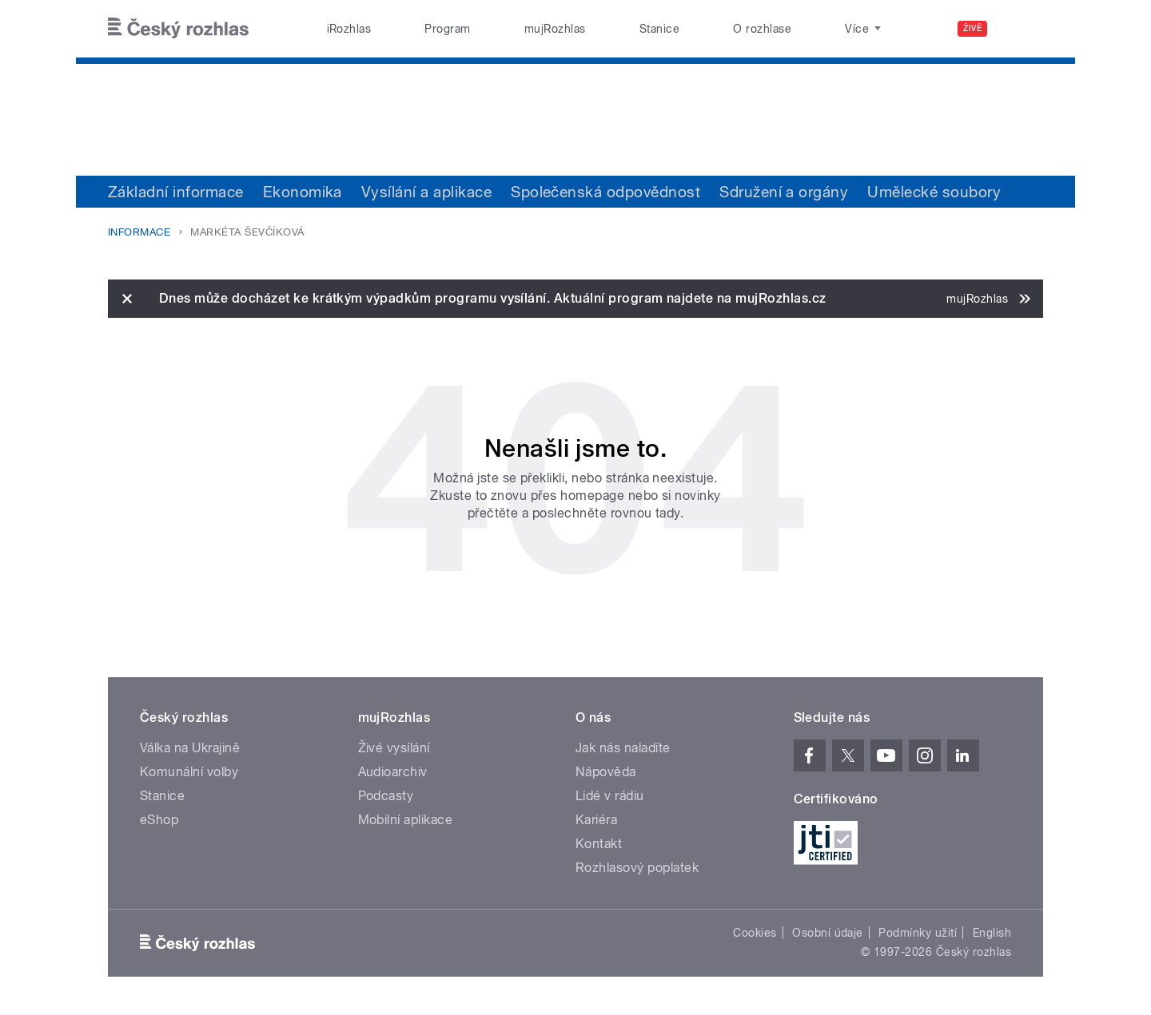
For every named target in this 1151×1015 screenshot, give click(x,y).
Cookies (754, 932)
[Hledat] (1021, 28)
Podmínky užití (917, 932)
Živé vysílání (394, 747)
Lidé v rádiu (610, 795)
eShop (159, 819)
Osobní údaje (827, 932)
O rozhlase (762, 28)
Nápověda (606, 771)
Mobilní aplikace (405, 819)
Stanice (659, 28)
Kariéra (596, 819)
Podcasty (386, 795)
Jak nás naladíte (623, 747)
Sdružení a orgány (783, 191)
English (992, 932)
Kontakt (599, 843)
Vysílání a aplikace (426, 191)
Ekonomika (302, 191)
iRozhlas (349, 28)
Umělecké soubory (934, 191)
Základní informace (176, 191)
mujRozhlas (555, 28)
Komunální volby (189, 771)
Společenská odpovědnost (605, 191)
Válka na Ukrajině (190, 747)
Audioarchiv (393, 771)
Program (447, 28)
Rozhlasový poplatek (637, 867)
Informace (139, 232)
